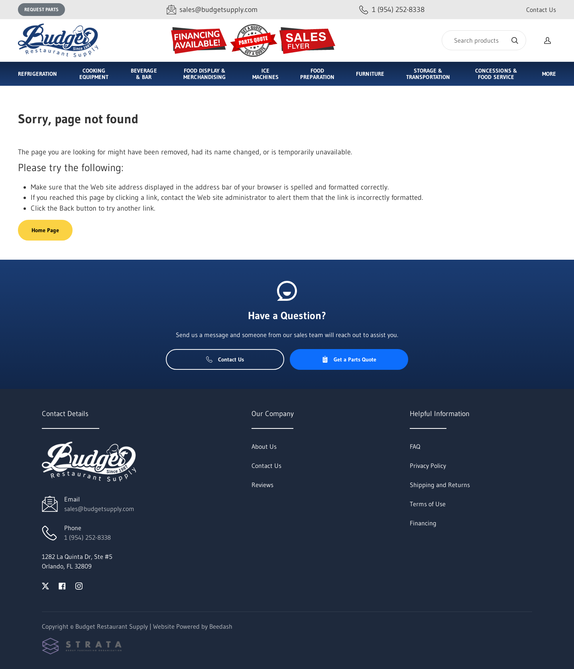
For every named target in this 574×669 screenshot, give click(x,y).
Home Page (45, 230)
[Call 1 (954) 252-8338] (392, 9)
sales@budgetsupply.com (99, 509)
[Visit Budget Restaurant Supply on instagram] (79, 585)
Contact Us (541, 10)
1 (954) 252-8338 (87, 537)
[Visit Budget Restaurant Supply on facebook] (62, 585)
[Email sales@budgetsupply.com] (212, 9)
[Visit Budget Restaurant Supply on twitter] (45, 585)
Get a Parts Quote (349, 359)
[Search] (484, 40)
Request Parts (41, 9)
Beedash (220, 626)
